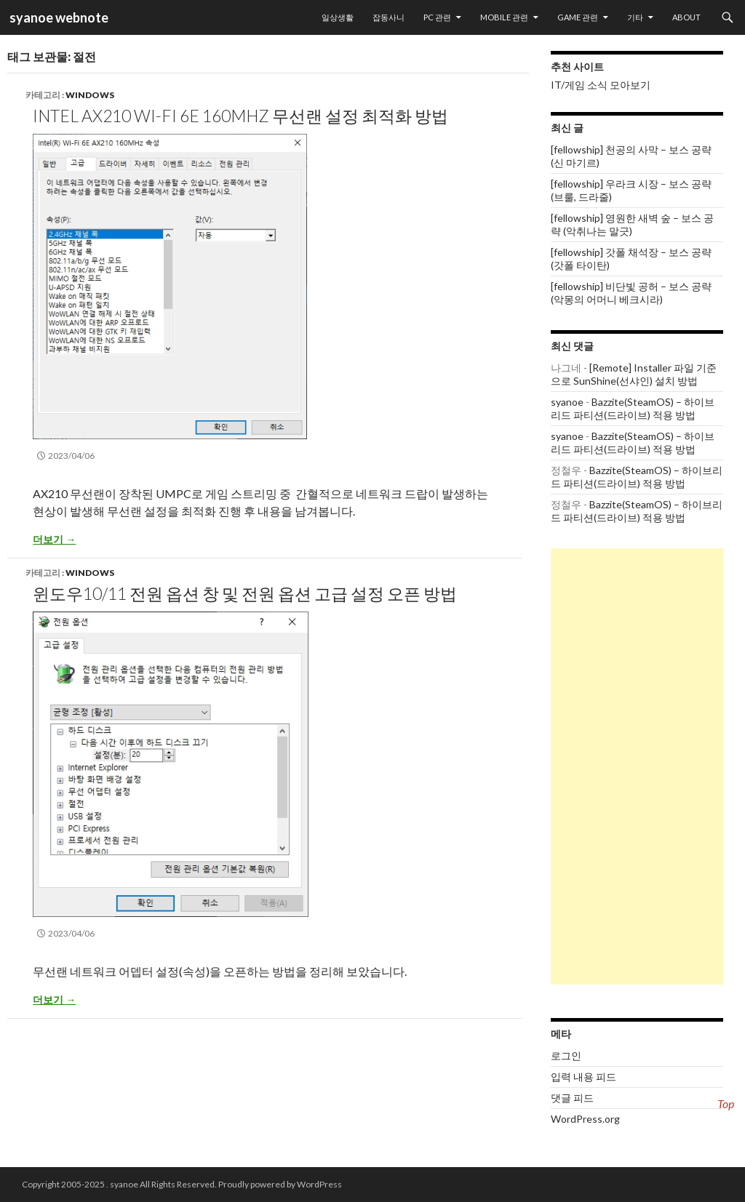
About (686, 17)
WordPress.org (585, 1119)
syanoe (567, 402)
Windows (89, 94)
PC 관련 (437, 17)
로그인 (566, 1055)
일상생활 (338, 17)
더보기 (54, 539)
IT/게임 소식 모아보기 (600, 85)
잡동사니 (388, 17)
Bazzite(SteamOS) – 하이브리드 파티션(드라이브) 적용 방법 (632, 408)
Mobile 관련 (504, 17)
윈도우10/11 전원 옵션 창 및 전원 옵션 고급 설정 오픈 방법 (245, 593)
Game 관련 (577, 17)
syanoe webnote (57, 17)
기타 (635, 17)
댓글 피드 (572, 1097)
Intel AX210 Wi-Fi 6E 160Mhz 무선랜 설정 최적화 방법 (240, 115)
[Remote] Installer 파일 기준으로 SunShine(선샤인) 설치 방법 (634, 374)
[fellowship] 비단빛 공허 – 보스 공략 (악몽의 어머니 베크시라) (631, 292)
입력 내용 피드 (583, 1076)
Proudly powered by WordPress (280, 1184)
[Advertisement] (637, 766)
